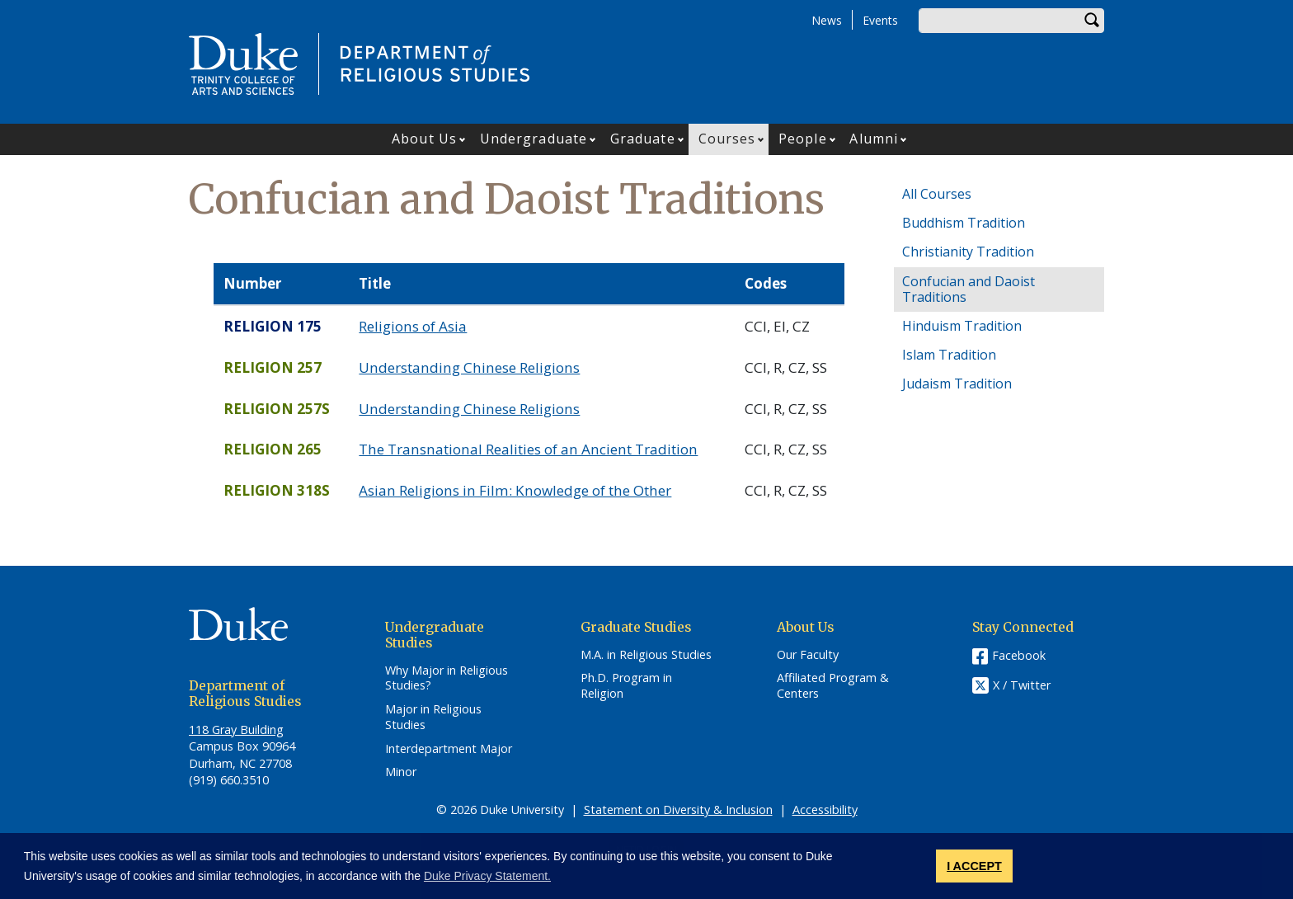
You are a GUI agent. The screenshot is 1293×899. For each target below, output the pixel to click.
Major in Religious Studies (433, 717)
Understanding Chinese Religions (469, 367)
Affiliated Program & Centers (833, 686)
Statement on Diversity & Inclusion (678, 809)
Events (880, 20)
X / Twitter (1022, 685)
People (802, 138)
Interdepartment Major (448, 748)
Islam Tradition (949, 355)
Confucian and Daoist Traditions (968, 289)
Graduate (642, 138)
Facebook (1019, 655)
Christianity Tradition (968, 251)
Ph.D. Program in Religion (626, 686)
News (826, 20)
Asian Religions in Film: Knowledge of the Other (515, 490)
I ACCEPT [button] (974, 866)
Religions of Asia (413, 326)
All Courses (936, 194)
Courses (727, 138)
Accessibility (825, 809)
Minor (400, 772)
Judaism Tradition (957, 383)
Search (1091, 20)
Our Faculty (808, 654)
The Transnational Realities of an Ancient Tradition (528, 449)
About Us (424, 138)
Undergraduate (533, 138)
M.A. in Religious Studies (646, 654)
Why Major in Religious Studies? (446, 678)
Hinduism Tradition (962, 326)
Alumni (873, 138)
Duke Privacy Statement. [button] (487, 876)
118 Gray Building (236, 729)
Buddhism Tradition (963, 223)
